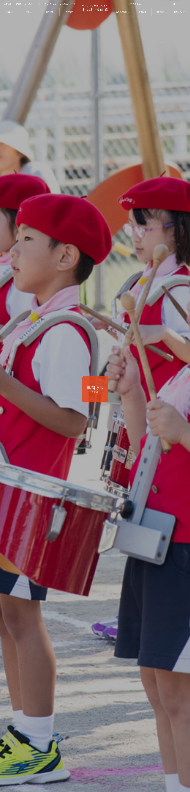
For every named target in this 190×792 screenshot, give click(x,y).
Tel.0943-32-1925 (134, 4)
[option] (39, 4)
